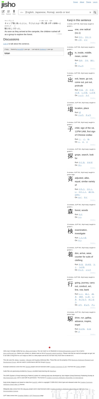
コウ (80, 305)
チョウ (88, 115)
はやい (77, 194)
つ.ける (82, 267)
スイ (87, 95)
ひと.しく (82, 192)
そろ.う (82, 189)
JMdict (17, 360)
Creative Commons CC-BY (58, 367)
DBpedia (25, 389)
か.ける (82, 329)
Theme (88, 2)
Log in (95, 2)
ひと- (81, 37)
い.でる (84, 92)
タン (80, 165)
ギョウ (86, 305)
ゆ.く (87, 294)
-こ (84, 139)
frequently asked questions (54, 353)
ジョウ (80, 115)
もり (80, 214)
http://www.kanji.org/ (9, 378)
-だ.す (77, 92)
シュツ (80, 95)
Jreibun (60, 33)
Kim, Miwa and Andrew (29, 351)
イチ (80, 40)
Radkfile (37, 360)
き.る (81, 264)
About (82, 2)
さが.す (90, 162)
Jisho (8, 4)
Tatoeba (27, 367)
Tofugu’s (29, 371)
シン (80, 217)
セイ (80, 197)
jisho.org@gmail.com (10, 353)
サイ (85, 197)
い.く (81, 294)
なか (80, 60)
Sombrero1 (43, 49)
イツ (85, 40)
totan (7, 53)
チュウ (80, 66)
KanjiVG (34, 382)
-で (86, 90)
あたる (91, 192)
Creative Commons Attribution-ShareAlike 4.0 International (65, 378)
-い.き (87, 296)
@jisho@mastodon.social (67, 351)
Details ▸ (92, 42)
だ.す (92, 90)
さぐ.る (82, 162)
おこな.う (82, 299)
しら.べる (82, 237)
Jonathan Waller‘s (23, 395)
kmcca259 (20, 49)
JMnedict (29, 360)
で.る (81, 90)
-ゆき (81, 296)
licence (48, 362)
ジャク (88, 270)
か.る (89, 329)
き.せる (88, 264)
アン (93, 305)
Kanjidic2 (22, 360)
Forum (75, 2)
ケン (80, 240)
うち (86, 60)
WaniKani (53, 371)
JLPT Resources (34, 395)
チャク (80, 270)
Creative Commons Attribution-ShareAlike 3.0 (64, 389)
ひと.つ (88, 37)
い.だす (92, 92)
